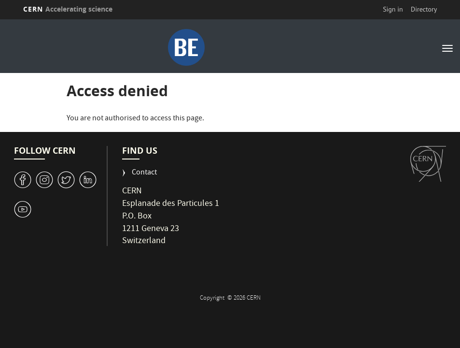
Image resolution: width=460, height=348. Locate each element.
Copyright (213, 298)
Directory (424, 9)
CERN (68, 9)
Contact (144, 173)
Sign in (393, 9)
